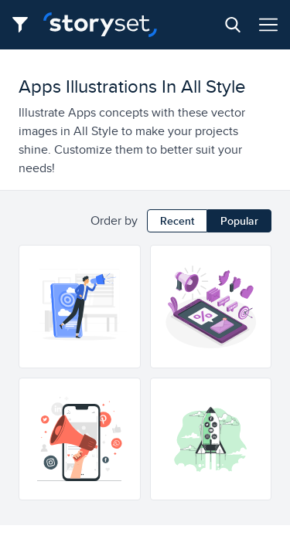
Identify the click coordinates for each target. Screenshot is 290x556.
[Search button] (233, 24)
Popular (239, 221)
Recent (177, 221)
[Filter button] (24, 24)
